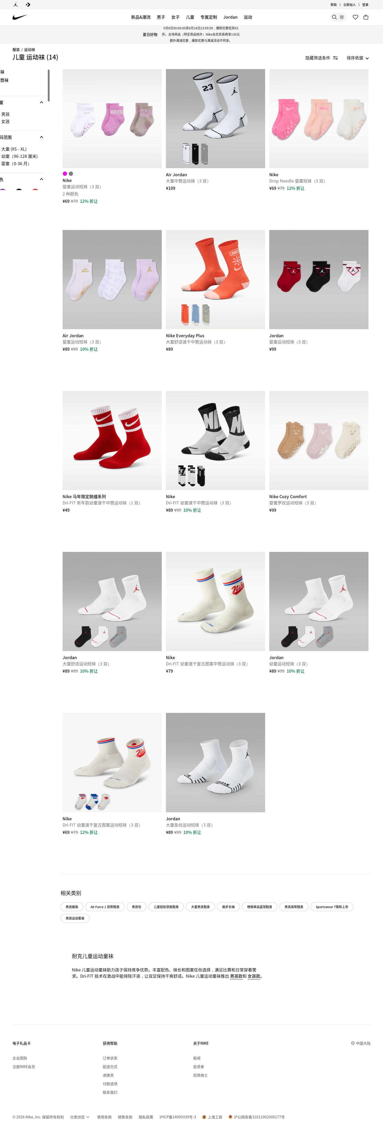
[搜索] (307, 17)
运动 (248, 17)
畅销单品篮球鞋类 (277, 877)
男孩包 (154, 877)
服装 (16, 49)
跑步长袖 (246, 877)
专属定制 (208, 17)
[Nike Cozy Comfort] (321, 426)
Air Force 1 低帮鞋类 (122, 877)
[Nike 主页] (20, 17)
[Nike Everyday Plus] (224, 271)
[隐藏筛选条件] (325, 57)
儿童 (190, 17)
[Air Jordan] (224, 116)
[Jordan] (15, 5)
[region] (34, 129)
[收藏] (355, 17)
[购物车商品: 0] (366, 17)
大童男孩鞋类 (218, 877)
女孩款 (95, 953)
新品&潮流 (141, 17)
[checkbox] (36, 114)
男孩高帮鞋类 (311, 877)
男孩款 (258, 946)
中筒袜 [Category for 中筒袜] (20, 80)
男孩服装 (89, 877)
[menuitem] (80, 1094)
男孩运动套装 (137, 889)
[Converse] (28, 5)
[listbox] (358, 58)
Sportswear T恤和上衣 (99, 889)
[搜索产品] (328, 17)
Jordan (230, 17)
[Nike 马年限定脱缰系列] (126, 426)
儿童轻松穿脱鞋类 (183, 877)
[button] (37, 102)
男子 (161, 17)
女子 (175, 17)
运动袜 (29, 49)
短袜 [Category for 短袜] (18, 72)
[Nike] (126, 116)
